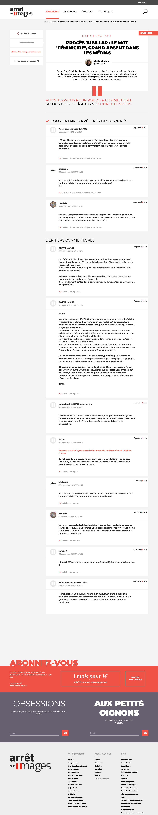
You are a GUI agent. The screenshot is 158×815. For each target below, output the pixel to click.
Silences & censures (75, 800)
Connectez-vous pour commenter (26, 52)
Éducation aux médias (129, 772)
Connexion (142, 2)
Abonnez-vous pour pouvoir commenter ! (88, 100)
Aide (123, 797)
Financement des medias (77, 806)
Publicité (71, 794)
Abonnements (126, 760)
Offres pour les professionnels (132, 800)
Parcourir (52, 11)
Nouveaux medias (75, 785)
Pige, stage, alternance (129, 794)
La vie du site (126, 763)
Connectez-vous (114, 104)
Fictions (71, 760)
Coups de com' (73, 763)
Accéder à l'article (26, 33)
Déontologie (73, 778)
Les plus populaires (102, 778)
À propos (124, 775)
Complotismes (73, 791)
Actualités (70, 11)
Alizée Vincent (101, 61)
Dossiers (98, 772)
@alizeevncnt (99, 64)
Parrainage (125, 769)
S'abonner (146, 33)
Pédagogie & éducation (77, 803)
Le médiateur (126, 766)
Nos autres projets (127, 782)
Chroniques (105, 11)
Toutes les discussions (129, 791)
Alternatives (72, 782)
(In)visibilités (73, 788)
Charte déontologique (129, 785)
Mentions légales (127, 810)
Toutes (97, 760)
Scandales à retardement (77, 766)
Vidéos (97, 775)
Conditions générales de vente (132, 813)
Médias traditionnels (75, 797)
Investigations (73, 772)
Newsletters (125, 806)
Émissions (87, 11)
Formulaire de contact (129, 788)
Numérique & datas (75, 775)
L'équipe (124, 778)
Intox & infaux (73, 769)
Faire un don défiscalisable (131, 803)
